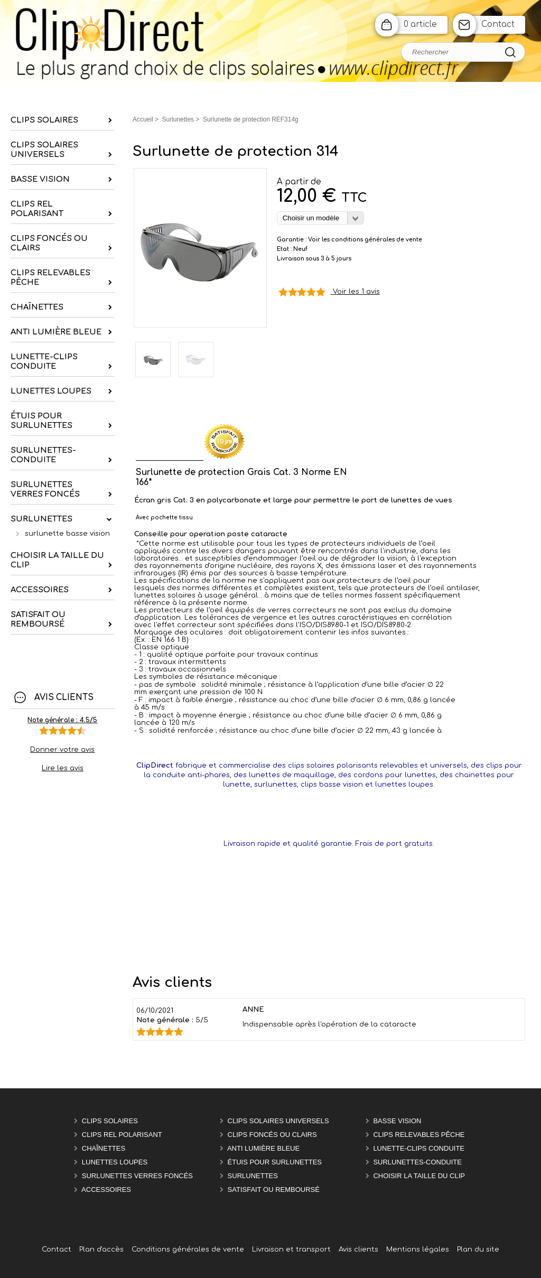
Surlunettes (253, 1176)
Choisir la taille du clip (419, 1176)
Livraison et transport (291, 1249)
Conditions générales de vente (188, 1249)
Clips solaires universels (278, 1121)
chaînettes (103, 1148)
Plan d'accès (101, 1249)
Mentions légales (417, 1249)
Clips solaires (110, 1121)
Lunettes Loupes (114, 1162)
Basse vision (397, 1121)
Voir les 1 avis (356, 291)
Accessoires (106, 1189)
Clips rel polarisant (122, 1135)
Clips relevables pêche (418, 1135)
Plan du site (478, 1249)
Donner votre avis (62, 749)
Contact (498, 24)
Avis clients (358, 1249)
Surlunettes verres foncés (137, 1176)
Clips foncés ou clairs (272, 1135)
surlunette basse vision (67, 533)
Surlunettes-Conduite (417, 1162)
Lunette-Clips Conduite (418, 1148)
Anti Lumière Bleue (263, 1148)
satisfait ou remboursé (274, 1189)
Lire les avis (62, 768)
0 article (420, 24)
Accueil (143, 119)
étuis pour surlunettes (275, 1162)
